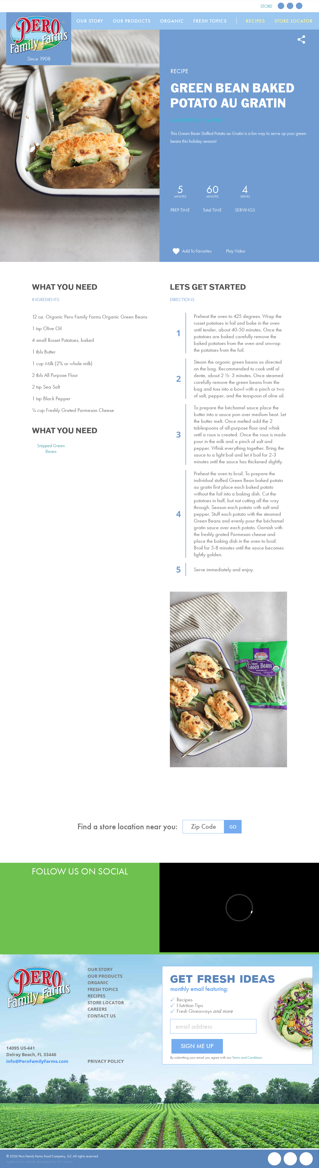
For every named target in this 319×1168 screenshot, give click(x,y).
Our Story (89, 21)
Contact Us (102, 1016)
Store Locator (293, 21)
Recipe (179, 71)
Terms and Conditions (247, 1057)
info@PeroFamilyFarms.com (37, 1061)
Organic (172, 21)
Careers (97, 1009)
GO (232, 827)
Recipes (255, 21)
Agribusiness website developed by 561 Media (39, 1161)
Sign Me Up (197, 1046)
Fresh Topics (210, 21)
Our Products (132, 21)
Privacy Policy (106, 1061)
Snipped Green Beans (51, 448)
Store (266, 6)
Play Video (235, 251)
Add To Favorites (196, 251)
